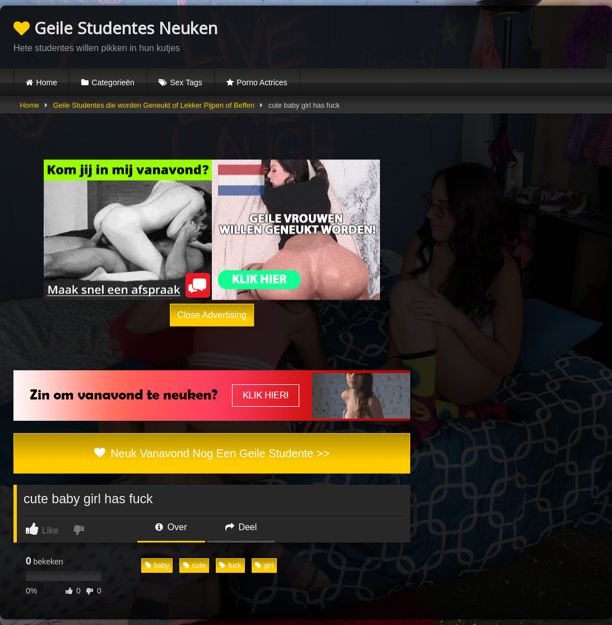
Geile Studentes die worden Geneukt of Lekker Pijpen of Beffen (153, 105)
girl (264, 565)
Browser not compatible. (467, 35)
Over (171, 527)
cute (194, 565)
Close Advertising (212, 315)
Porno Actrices (262, 82)
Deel (241, 527)
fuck (230, 565)
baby (157, 565)
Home (46, 82)
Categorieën (113, 82)
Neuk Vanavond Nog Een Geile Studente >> (212, 453)
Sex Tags (186, 82)
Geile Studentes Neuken (115, 28)
